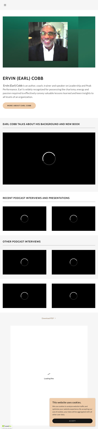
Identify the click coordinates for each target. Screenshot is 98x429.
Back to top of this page (49, 383)
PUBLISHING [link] (17, 420)
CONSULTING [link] (31, 420)
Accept (72, 421)
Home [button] (7, 420)
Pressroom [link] (49, 423)
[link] (49, 318)
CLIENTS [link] (43, 420)
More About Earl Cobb (19, 106)
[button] (5, 5)
